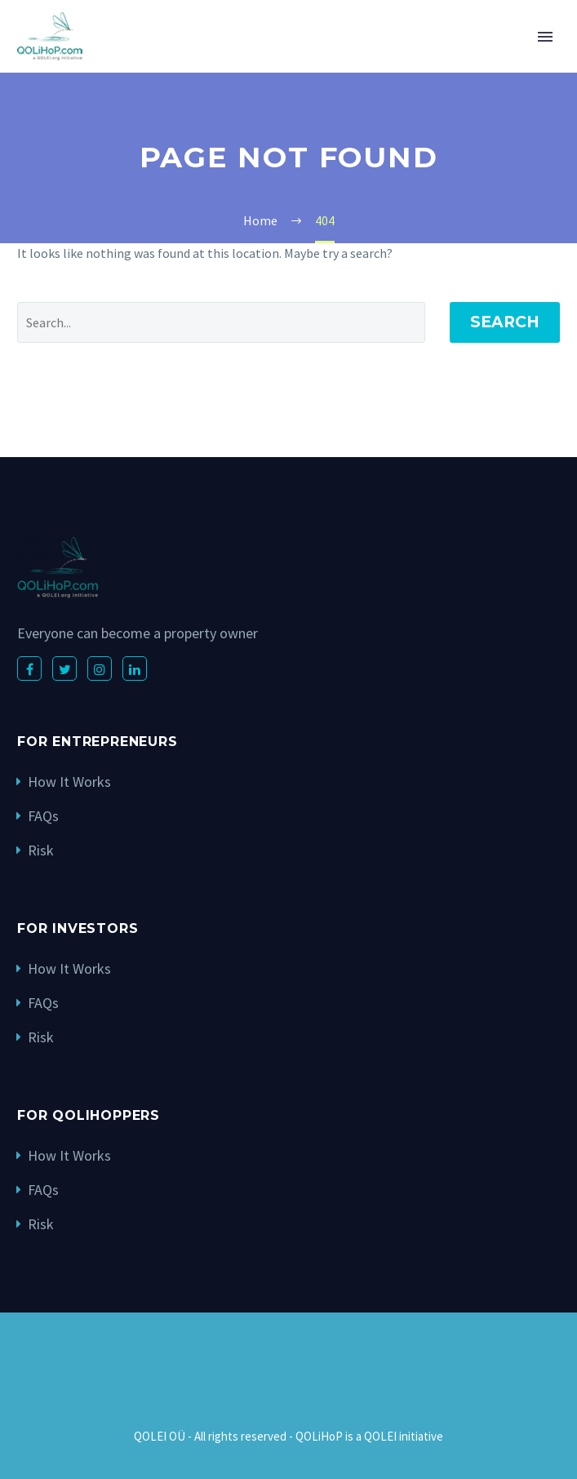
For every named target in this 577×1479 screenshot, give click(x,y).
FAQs (43, 815)
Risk (41, 850)
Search (504, 322)
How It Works (69, 781)
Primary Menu (545, 37)
